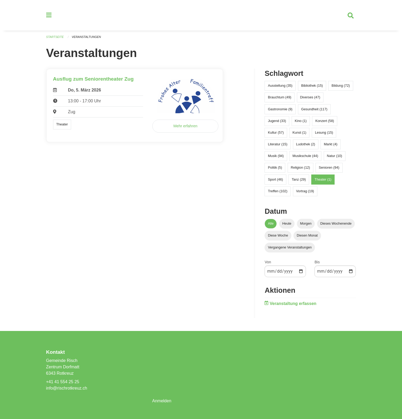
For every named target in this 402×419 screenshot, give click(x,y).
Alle (271, 223)
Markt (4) (330, 144)
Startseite (55, 37)
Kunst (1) (299, 133)
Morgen (306, 223)
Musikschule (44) (305, 156)
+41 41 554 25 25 (62, 381)
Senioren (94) (329, 168)
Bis (316, 262)
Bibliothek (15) (312, 86)
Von (268, 262)
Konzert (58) (324, 121)
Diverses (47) (310, 97)
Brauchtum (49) (279, 97)
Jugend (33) (277, 121)
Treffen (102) (277, 191)
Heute (286, 223)
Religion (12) (300, 168)
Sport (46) (275, 179)
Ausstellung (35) (280, 86)
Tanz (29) (299, 179)
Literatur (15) (277, 144)
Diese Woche (278, 236)
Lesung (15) (324, 133)
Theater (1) (323, 179)
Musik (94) (276, 156)
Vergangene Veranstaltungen (290, 248)
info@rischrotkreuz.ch (66, 388)
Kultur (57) (276, 133)
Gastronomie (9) (280, 109)
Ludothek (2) (305, 144)
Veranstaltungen (86, 37)
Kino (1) (301, 121)
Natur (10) (334, 156)
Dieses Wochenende (336, 223)
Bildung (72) (341, 86)
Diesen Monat (307, 236)
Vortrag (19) (305, 191)
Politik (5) (275, 168)
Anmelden (161, 401)
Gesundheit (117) (314, 109)
